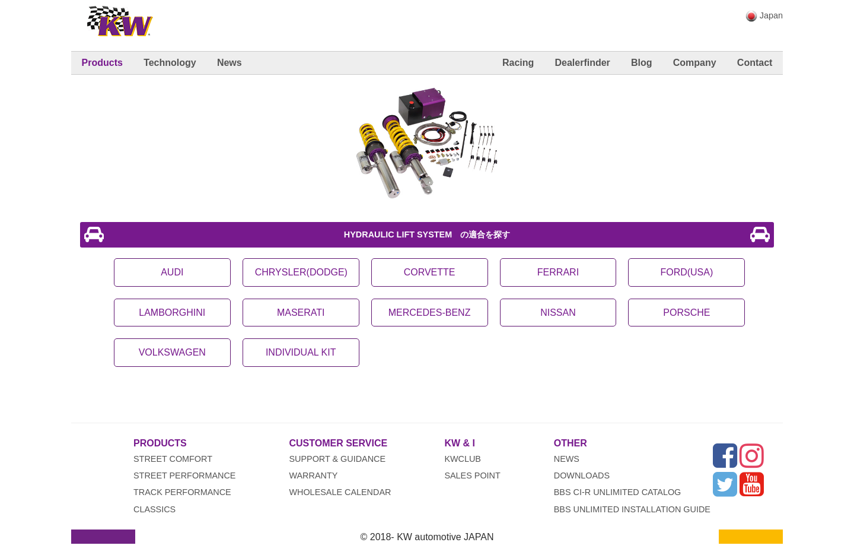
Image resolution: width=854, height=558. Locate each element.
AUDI (172, 272)
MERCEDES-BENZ (429, 312)
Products (102, 63)
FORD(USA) (686, 272)
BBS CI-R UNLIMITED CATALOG (617, 492)
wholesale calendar (340, 492)
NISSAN (558, 312)
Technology (170, 63)
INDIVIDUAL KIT (301, 352)
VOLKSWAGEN (172, 352)
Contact (755, 63)
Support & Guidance (337, 459)
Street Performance (184, 475)
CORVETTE (429, 272)
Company (694, 63)
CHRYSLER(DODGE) (301, 272)
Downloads (582, 475)
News (229, 63)
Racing (518, 63)
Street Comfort (172, 459)
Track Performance (182, 492)
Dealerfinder (582, 63)
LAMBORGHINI (172, 312)
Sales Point (472, 475)
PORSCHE (686, 312)
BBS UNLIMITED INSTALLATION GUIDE (632, 509)
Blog (641, 63)
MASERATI (301, 312)
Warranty (313, 475)
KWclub (462, 459)
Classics (154, 509)
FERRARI (558, 272)
